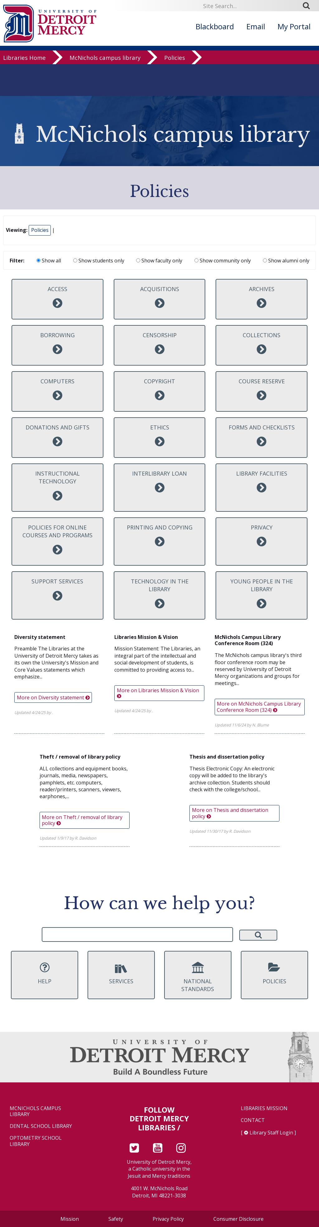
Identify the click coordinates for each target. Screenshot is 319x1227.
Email (255, 26)
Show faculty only (159, 260)
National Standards (197, 977)
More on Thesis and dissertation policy (230, 813)
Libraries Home (24, 59)
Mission (69, 1218)
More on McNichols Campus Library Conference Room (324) (259, 706)
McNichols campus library (104, 59)
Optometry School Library (36, 1141)
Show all (48, 260)
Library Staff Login (271, 1132)
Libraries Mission (264, 1108)
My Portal (294, 26)
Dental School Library (41, 1126)
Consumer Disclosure (238, 1218)
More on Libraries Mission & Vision (158, 692)
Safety (115, 1218)
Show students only (98, 260)
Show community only (222, 260)
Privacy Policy (168, 1218)
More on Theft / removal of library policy (82, 820)
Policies (174, 59)
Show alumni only (286, 260)
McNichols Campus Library (35, 1111)
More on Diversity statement (53, 697)
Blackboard (215, 26)
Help (44, 973)
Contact (253, 1120)
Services (121, 973)
